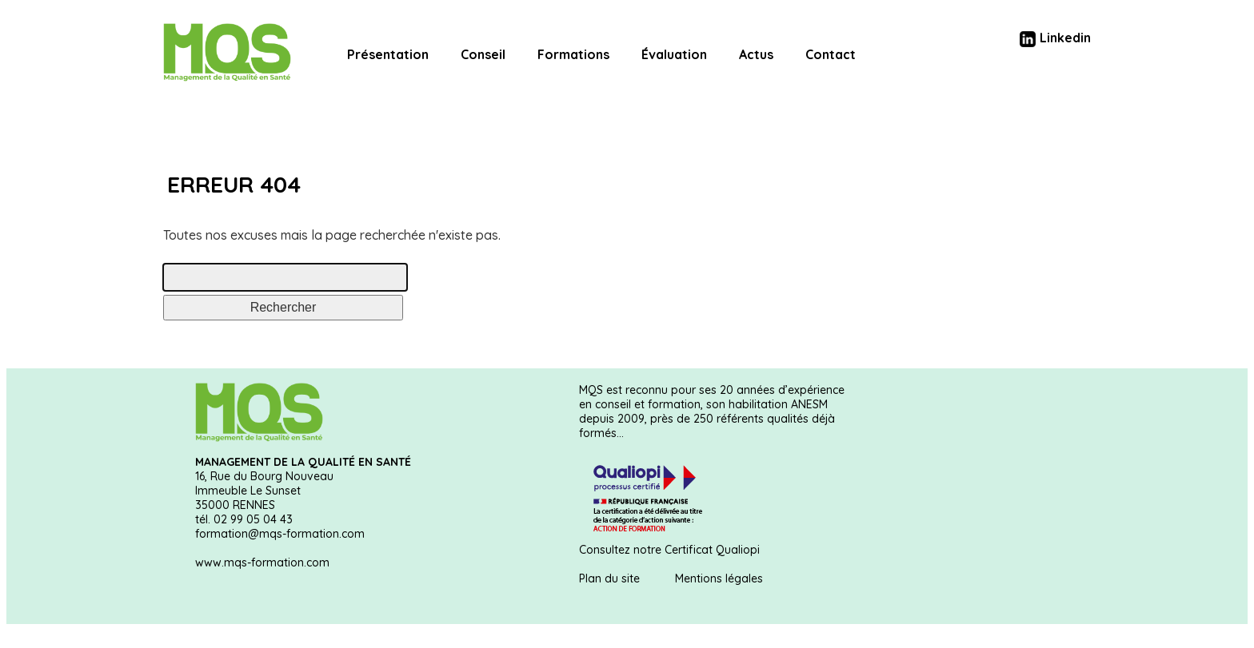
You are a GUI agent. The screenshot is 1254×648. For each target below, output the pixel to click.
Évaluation (674, 54)
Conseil (483, 54)
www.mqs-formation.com (262, 562)
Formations (573, 54)
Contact (830, 54)
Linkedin (1055, 38)
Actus (756, 54)
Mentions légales (719, 578)
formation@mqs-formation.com (280, 534)
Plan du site (609, 578)
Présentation (388, 54)
